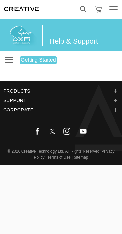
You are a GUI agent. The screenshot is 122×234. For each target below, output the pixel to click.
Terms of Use (59, 157)
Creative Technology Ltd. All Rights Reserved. (61, 151)
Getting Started (38, 60)
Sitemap (81, 157)
